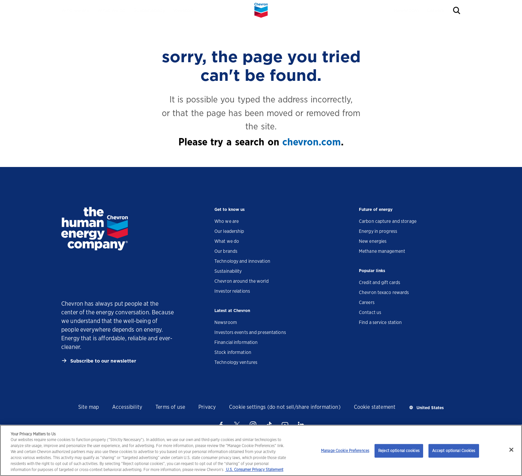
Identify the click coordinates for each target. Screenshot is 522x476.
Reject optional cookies (398, 450)
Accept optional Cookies (453, 450)
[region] (261, 450)
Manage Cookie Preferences (345, 450)
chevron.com (311, 142)
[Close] (511, 449)
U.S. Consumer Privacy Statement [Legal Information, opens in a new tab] (254, 469)
